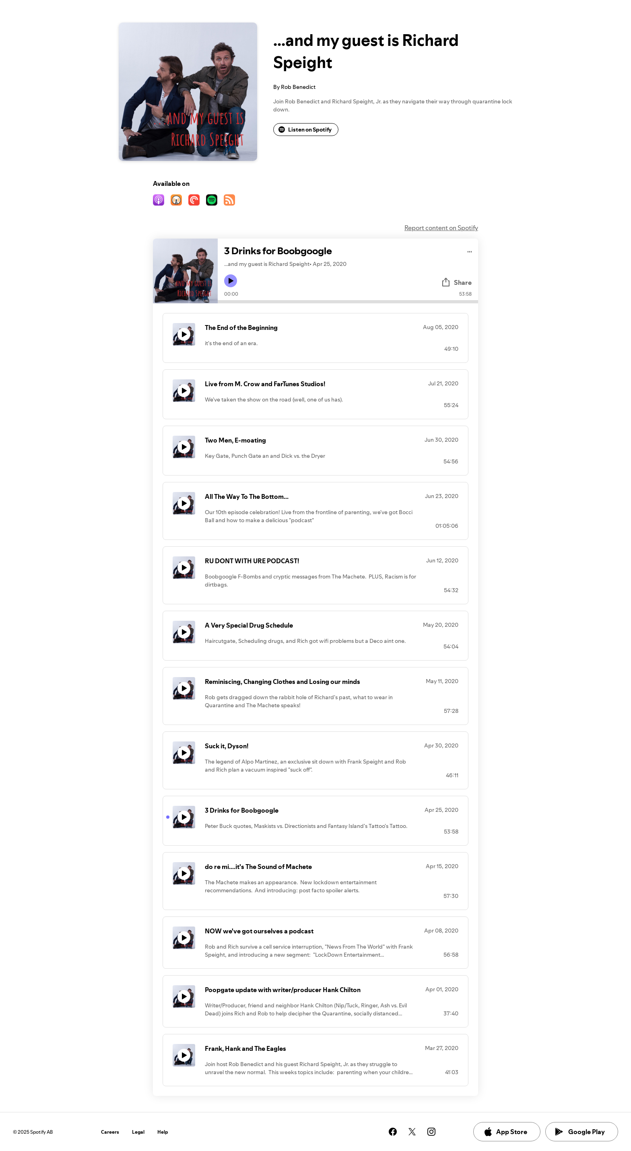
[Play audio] (470, 250)
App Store (505, 1132)
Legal (138, 1131)
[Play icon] (230, 280)
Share (456, 282)
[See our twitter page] (412, 1132)
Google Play (580, 1131)
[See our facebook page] (393, 1132)
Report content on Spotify (441, 227)
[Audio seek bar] (348, 301)
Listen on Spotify (305, 130)
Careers (110, 1131)
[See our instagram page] (431, 1132)
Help (162, 1131)
